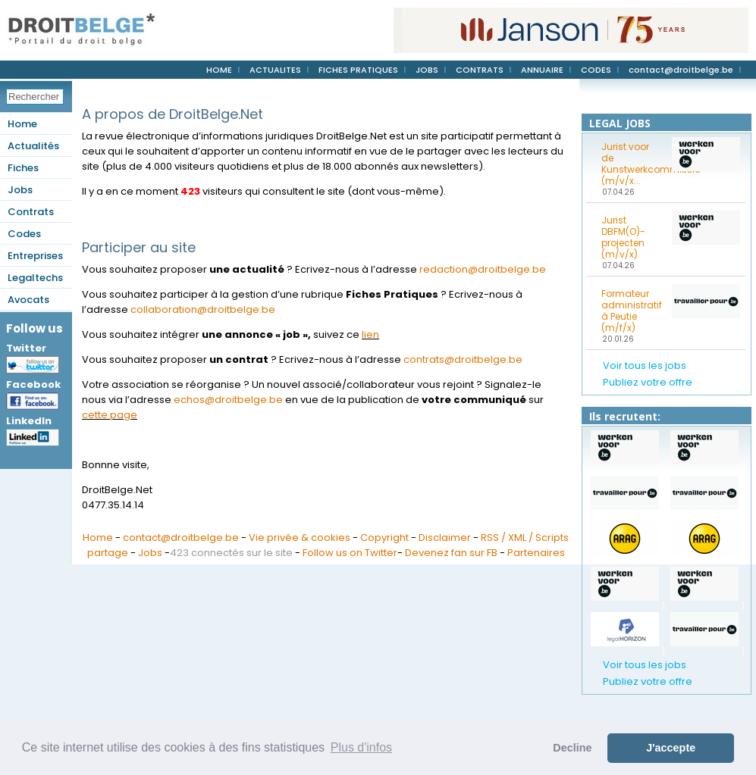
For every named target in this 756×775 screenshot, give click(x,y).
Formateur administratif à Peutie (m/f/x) (631, 310)
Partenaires (536, 552)
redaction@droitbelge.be (482, 269)
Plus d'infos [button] (361, 747)
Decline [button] (572, 748)
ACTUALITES (275, 70)
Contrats (31, 212)
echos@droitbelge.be (228, 399)
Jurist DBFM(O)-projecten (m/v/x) (623, 237)
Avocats (28, 299)
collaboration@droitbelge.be (202, 309)
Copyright (384, 537)
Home (22, 124)
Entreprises (35, 255)
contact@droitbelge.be (681, 70)
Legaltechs (35, 277)
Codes (24, 234)
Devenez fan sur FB (451, 552)
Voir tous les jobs (644, 365)
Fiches (23, 168)
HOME (219, 70)
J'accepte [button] (670, 748)
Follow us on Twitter (350, 552)
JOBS (427, 70)
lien (370, 334)
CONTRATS (479, 70)
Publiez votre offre (647, 382)
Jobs (20, 190)
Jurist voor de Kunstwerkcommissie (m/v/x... (631, 163)
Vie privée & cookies (299, 537)
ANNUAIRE (542, 70)
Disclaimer (445, 537)
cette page (109, 415)
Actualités (33, 146)
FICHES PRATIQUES (358, 70)
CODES (596, 70)
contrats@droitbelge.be (462, 359)
